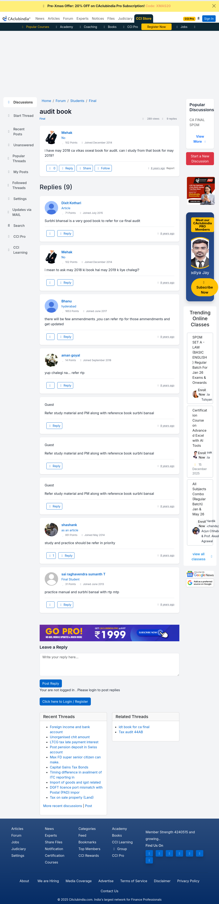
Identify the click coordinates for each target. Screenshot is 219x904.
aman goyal (70, 355)
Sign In (209, 18)
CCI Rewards (88, 855)
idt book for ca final (134, 727)
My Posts (17, 172)
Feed (82, 835)
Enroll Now (202, 392)
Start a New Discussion (200, 158)
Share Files (53, 842)
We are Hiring (48, 881)
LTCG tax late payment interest (74, 742)
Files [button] (111, 18)
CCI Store (143, 18)
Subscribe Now (204, 287)
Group (119, 849)
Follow (103, 168)
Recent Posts (16, 131)
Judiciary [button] (125, 18)
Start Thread (20, 116)
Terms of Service (133, 881)
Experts (51, 835)
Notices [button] (98, 18)
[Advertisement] (109, 62)
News (49, 829)
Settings (17, 199)
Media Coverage (79, 881)
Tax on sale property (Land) (72, 797)
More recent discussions (62, 806)
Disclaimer (162, 881)
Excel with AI (156, 27)
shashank (69, 525)
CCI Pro (130, 27)
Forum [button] (68, 18)
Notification (54, 849)
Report (171, 168)
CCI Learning (17, 250)
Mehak (66, 133)
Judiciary (18, 849)
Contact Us (109, 891)
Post (88, 806)
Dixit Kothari (71, 203)
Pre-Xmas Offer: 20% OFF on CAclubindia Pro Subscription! (106, 6)
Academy (64, 27)
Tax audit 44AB (131, 732)
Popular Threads (16, 158)
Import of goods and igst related (75, 782)
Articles (17, 829)
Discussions (20, 102)
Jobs (181, 27)
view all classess (202, 556)
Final (42, 118)
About (24, 881)
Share (84, 168)
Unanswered (20, 145)
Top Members (89, 849)
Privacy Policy (188, 881)
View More (200, 139)
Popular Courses (35, 27)
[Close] (214, 6)
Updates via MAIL (19, 212)
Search (16, 225)
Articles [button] (54, 18)
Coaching (87, 27)
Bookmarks (87, 842)
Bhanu (66, 301)
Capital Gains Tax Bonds (69, 767)
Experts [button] (83, 18)
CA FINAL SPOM (197, 122)
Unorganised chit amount (70, 737)
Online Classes (200, 318)
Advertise (105, 881)
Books (110, 27)
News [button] (39, 18)
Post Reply (50, 683)
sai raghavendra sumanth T (83, 574)
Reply (67, 168)
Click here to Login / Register (65, 701)
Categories (87, 829)
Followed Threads (17, 185)
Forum (16, 835)
